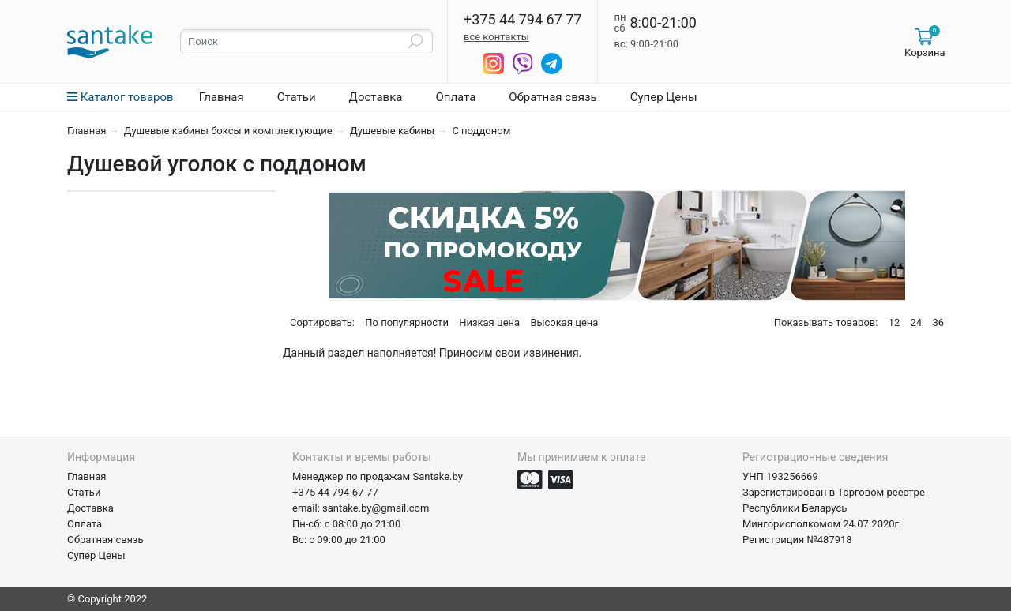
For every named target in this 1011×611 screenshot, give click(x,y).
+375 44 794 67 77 (522, 20)
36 (938, 322)
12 (894, 322)
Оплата (455, 97)
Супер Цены (663, 97)
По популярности (407, 322)
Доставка (376, 97)
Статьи (296, 97)
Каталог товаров (120, 97)
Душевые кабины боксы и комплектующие (228, 131)
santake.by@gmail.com (375, 508)
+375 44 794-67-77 (335, 492)
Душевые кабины (392, 131)
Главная (221, 97)
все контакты (496, 37)
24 (917, 322)
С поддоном (481, 131)
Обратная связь (552, 97)
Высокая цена (564, 322)
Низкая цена (489, 322)
